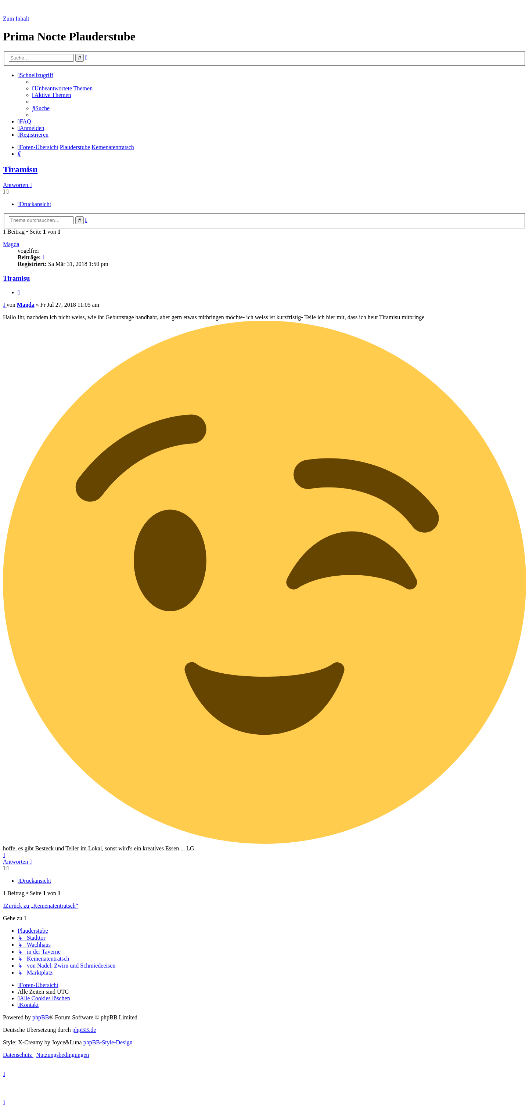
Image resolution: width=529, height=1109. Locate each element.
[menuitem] (62, 88)
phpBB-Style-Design (108, 1042)
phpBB (40, 1017)
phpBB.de (84, 1030)
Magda (11, 244)
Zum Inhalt (16, 18)
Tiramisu (20, 169)
